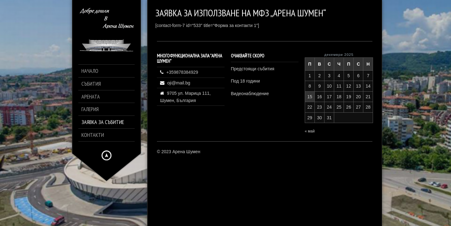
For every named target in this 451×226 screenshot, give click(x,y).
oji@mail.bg (178, 82)
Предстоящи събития (252, 68)
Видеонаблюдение (250, 93)
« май (310, 131)
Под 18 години (245, 80)
